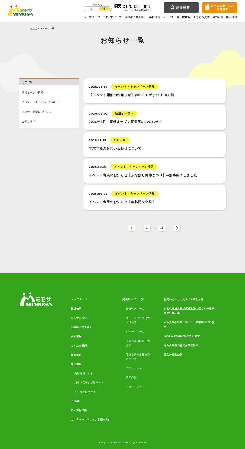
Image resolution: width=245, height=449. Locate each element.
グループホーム (135, 331)
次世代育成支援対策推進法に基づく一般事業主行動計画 (189, 311)
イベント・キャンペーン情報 (39, 102)
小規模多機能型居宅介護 (138, 343)
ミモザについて (112, 17)
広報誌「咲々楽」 (135, 17)
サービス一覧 (171, 17)
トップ (33, 28)
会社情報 (154, 17)
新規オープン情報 (32, 92)
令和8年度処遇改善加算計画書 (182, 336)
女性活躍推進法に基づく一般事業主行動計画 (189, 324)
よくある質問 (201, 17)
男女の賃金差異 (173, 354)
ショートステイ (135, 386)
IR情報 (186, 17)
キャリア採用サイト (86, 391)
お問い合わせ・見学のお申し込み (184, 299)
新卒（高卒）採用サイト (89, 382)
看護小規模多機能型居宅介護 (138, 357)
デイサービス (134, 368)
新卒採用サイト (83, 373)
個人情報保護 (79, 410)
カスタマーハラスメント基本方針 (91, 419)
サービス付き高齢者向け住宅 (138, 320)
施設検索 (76, 308)
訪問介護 (131, 377)
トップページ (92, 17)
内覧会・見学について (35, 111)
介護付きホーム (135, 308)
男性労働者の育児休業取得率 (181, 345)
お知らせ (217, 17)
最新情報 (76, 354)
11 (161, 227)
